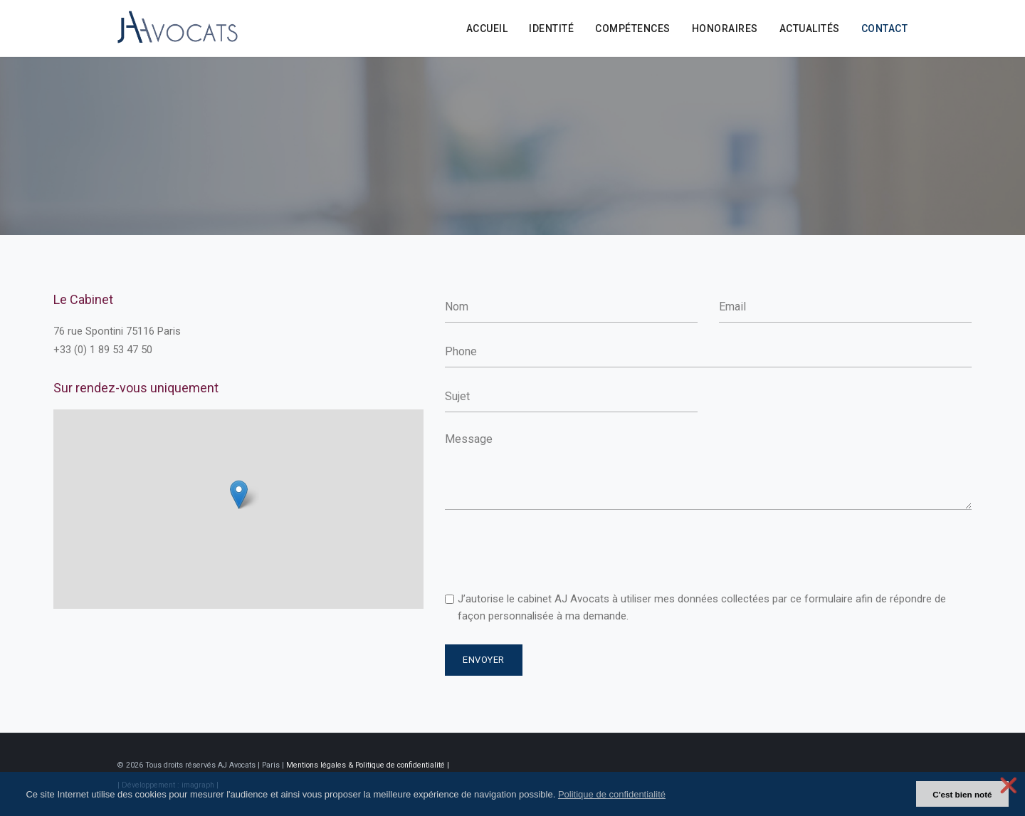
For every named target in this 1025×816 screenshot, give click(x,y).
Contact (884, 28)
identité (551, 28)
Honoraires (725, 28)
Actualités (809, 28)
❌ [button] (1008, 785)
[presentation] (553, 552)
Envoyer (484, 659)
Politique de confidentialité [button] (612, 794)
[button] (674, 795)
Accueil (487, 28)
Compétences (633, 28)
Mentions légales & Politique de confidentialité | (367, 765)
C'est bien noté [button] (962, 794)
